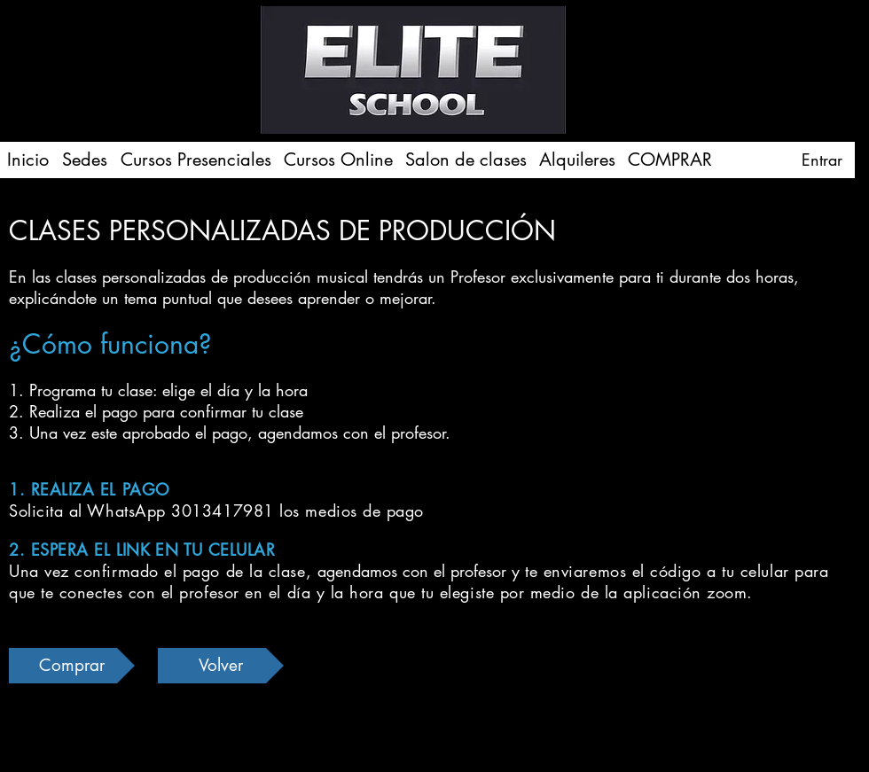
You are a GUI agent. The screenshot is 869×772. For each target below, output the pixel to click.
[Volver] (221, 665)
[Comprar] (72, 665)
